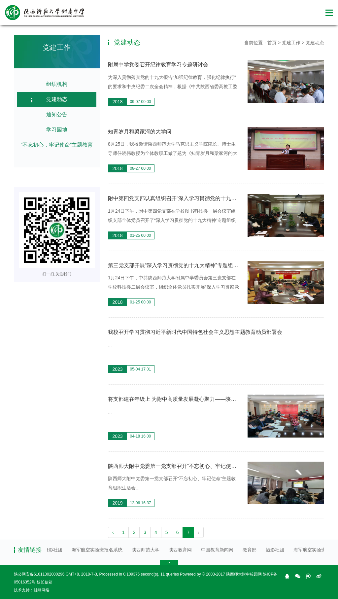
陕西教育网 (181, 549)
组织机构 (56, 84)
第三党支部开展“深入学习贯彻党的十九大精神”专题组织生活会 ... (184, 265)
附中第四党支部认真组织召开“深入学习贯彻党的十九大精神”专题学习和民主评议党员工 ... (213, 198)
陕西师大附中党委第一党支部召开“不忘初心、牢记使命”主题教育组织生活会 (197, 466)
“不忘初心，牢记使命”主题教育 (57, 145)
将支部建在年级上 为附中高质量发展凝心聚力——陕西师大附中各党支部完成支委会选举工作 (217, 399)
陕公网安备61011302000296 (39, 574)
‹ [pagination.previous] (113, 532)
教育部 (251, 549)
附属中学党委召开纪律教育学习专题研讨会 (158, 64)
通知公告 (56, 114)
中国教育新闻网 (218, 549)
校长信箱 (44, 582)
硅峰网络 (42, 590)
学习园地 (56, 129)
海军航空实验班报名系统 (98, 549)
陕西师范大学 (147, 549)
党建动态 (56, 99)
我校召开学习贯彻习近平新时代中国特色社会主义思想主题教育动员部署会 (195, 332)
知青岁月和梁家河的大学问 (139, 131)
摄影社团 (54, 549)
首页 (272, 42)
